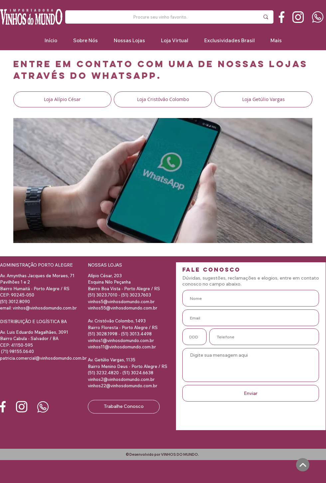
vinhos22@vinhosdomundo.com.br (122, 385)
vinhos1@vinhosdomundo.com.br (121, 340)
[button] (229, 40)
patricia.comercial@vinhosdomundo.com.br (43, 358)
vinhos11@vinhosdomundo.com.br (122, 346)
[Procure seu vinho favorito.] (160, 17)
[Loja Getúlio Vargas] (263, 99)
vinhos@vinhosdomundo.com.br (45, 307)
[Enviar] (250, 393)
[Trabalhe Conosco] (124, 407)
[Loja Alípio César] (62, 99)
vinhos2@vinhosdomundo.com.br (121, 379)
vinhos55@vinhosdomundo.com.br (122, 307)
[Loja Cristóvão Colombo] (163, 99)
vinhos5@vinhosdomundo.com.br (121, 301)
